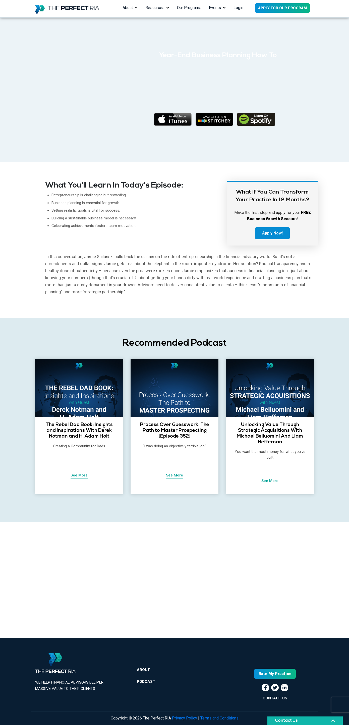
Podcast (146, 681)
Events (215, 7)
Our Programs (189, 7)
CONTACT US (275, 698)
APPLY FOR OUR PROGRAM (282, 8)
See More (79, 475)
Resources (154, 7)
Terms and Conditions (219, 718)
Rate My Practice (275, 673)
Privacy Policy (184, 718)
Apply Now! (272, 233)
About (128, 7)
